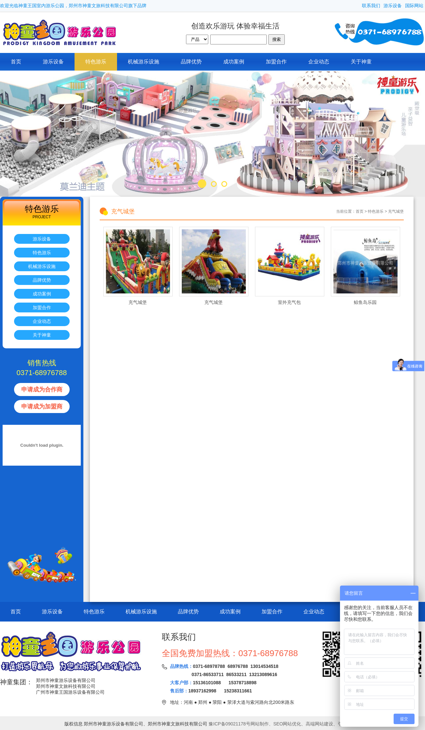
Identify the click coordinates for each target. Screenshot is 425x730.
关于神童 (361, 61)
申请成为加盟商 (41, 406)
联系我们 (371, 5)
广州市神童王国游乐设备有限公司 (70, 692)
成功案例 (233, 61)
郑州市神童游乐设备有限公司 (65, 680)
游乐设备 (392, 5)
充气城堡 (396, 211)
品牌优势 (191, 61)
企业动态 (318, 61)
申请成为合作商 (41, 389)
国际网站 (414, 5)
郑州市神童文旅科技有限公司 (65, 686)
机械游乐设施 (143, 61)
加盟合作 (276, 61)
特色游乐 (95, 61)
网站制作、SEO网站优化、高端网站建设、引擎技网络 (305, 723)
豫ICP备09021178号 (229, 723)
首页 (16, 61)
